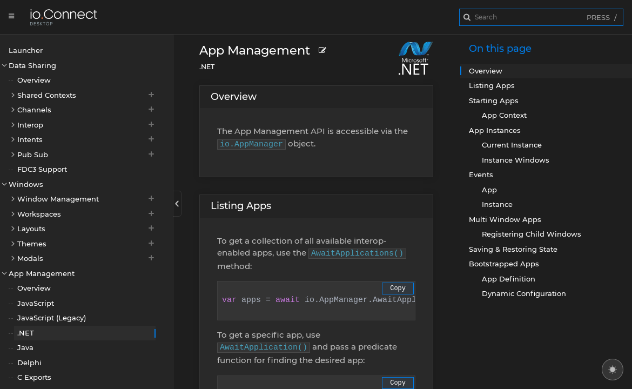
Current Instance (512, 144)
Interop (86, 124)
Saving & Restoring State (513, 249)
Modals (86, 258)
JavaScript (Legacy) (51, 317)
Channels (86, 109)
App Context (504, 115)
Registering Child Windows (531, 234)
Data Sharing (32, 65)
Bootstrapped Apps (504, 263)
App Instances (495, 130)
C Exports (34, 377)
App (489, 189)
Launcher (26, 50)
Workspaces (86, 213)
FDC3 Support (42, 169)
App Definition (508, 278)
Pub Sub (86, 154)
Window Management (86, 198)
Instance (497, 204)
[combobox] (541, 17)
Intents (86, 139)
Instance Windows (515, 160)
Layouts (86, 228)
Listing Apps (241, 206)
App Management (42, 273)
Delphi (29, 362)
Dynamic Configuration (524, 293)
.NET (25, 332)
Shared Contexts (86, 94)
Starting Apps (494, 100)
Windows (26, 184)
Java (25, 347)
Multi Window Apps (505, 219)
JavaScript (35, 303)
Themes (86, 243)
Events (481, 174)
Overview (34, 80)
